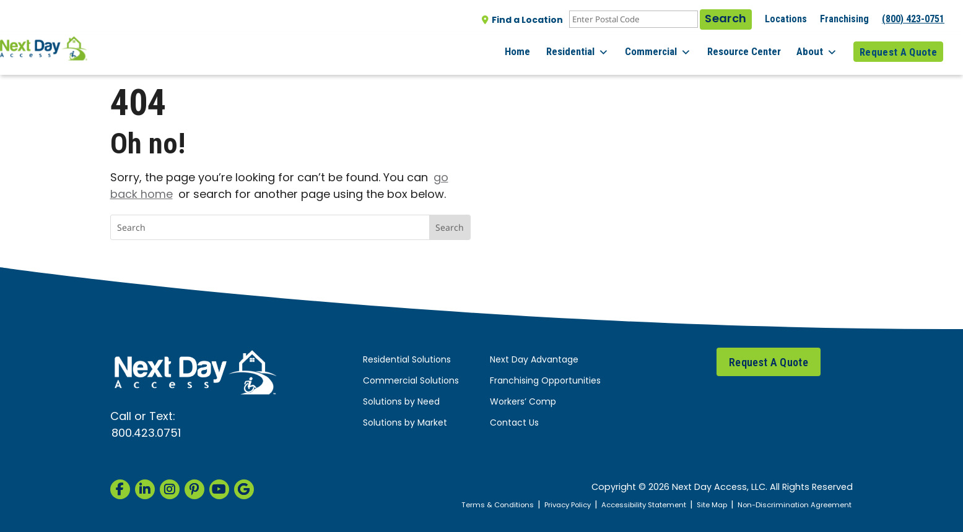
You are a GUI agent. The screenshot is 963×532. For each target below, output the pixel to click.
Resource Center (750, 49)
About (820, 49)
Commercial (667, 49)
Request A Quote (898, 49)
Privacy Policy (539, 505)
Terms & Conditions (461, 505)
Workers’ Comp (523, 402)
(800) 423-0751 (913, 19)
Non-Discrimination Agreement (789, 505)
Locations (786, 19)
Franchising (844, 19)
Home (532, 49)
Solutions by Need (401, 402)
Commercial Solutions (411, 381)
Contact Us (514, 423)
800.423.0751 (146, 434)
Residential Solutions (407, 360)
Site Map (698, 505)
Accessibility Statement (623, 505)
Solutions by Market (405, 423)
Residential (589, 49)
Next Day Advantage (534, 360)
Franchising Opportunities (545, 381)
